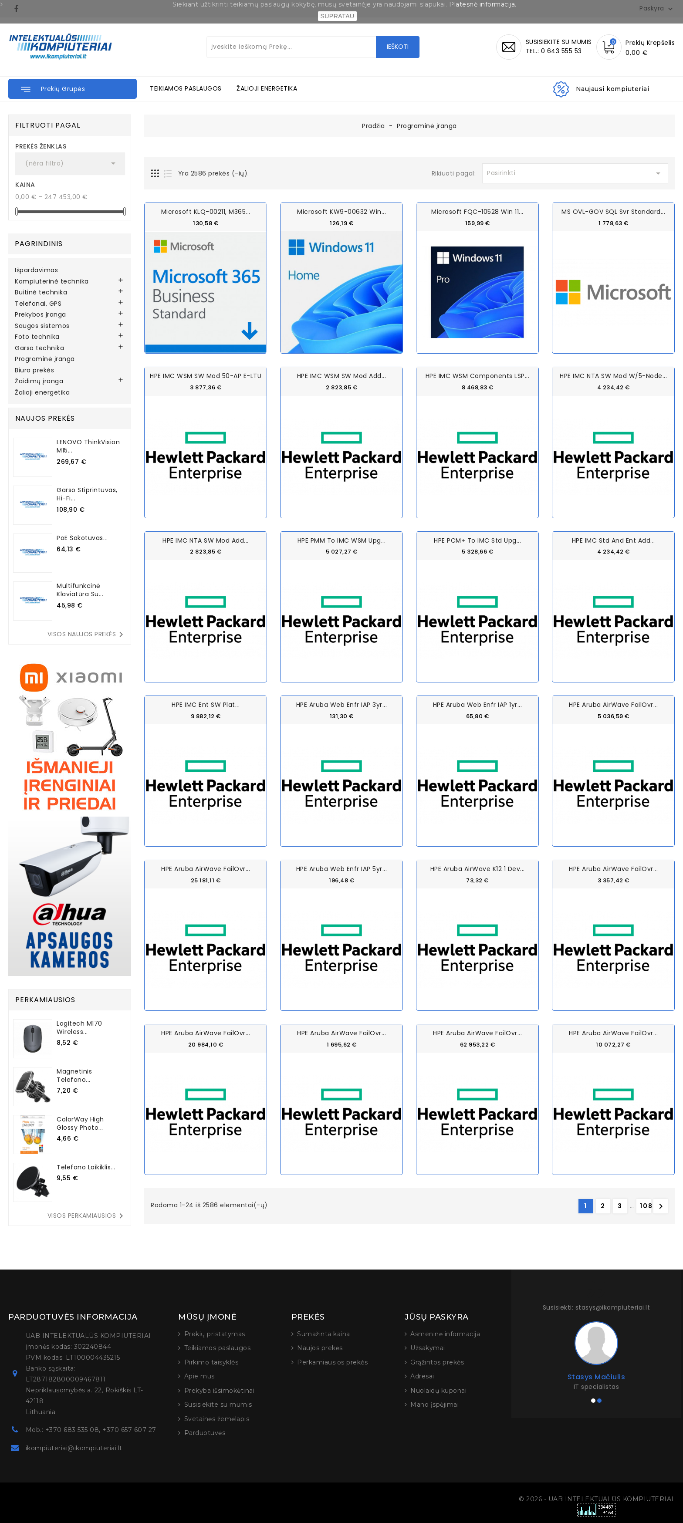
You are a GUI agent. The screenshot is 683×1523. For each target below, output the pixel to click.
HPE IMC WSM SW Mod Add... (341, 375)
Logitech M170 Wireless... (79, 1027)
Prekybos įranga (40, 315)
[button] (72, 89)
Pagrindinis (39, 244)
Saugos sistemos (42, 326)
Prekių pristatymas (214, 1334)
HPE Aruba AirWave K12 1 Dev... (477, 868)
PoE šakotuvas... (82, 538)
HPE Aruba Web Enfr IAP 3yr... (341, 704)
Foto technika (37, 337)
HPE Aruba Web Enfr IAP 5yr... (341, 868)
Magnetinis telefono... (74, 1075)
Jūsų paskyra (437, 1317)
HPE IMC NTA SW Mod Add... (205, 540)
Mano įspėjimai (434, 1404)
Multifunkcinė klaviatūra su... (80, 589)
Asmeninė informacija (445, 1334)
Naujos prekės (320, 1348)
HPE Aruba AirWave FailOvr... (613, 704)
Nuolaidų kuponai (438, 1391)
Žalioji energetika (42, 393)
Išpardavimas (36, 270)
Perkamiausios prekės (332, 1362)
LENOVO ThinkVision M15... (88, 446)
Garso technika (39, 348)
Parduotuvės (205, 1433)
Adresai (422, 1376)
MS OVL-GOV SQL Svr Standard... (613, 211)
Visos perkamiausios (87, 1216)
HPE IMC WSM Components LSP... (478, 375)
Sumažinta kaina (323, 1334)
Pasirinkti (575, 173)
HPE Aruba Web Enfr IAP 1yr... (477, 704)
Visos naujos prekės (87, 634)
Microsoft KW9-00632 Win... (341, 211)
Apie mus (199, 1376)
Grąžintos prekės (437, 1362)
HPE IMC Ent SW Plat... (206, 704)
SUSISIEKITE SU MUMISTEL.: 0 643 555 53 (559, 46)
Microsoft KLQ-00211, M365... (205, 211)
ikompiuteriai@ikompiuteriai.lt (74, 1448)
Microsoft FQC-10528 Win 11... (477, 211)
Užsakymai (427, 1348)
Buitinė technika (41, 293)
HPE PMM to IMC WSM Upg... (342, 540)
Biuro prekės (34, 371)
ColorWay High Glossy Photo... (80, 1123)
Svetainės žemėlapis (217, 1419)
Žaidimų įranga (39, 381)
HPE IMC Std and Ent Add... (613, 540)
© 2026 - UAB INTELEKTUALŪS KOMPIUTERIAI (596, 1499)
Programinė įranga (45, 359)
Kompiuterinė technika (52, 282)
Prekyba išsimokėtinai (219, 1391)
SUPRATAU (337, 16)
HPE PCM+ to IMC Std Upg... (477, 540)
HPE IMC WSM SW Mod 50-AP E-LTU (205, 375)
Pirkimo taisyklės (211, 1362)
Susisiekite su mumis (218, 1404)
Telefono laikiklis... (86, 1167)
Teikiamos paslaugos (217, 1348)
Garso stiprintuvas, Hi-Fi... (87, 494)
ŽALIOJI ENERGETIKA (267, 88)
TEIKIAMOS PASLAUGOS (186, 88)
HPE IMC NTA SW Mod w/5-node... (613, 375)
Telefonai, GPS (38, 304)
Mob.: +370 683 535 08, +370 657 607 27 (91, 1430)
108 (645, 1205)
